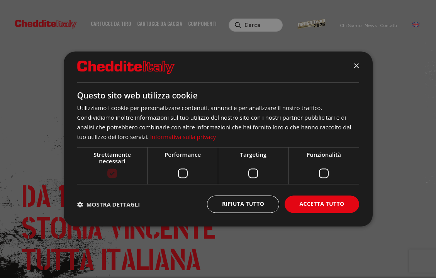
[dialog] (218, 138)
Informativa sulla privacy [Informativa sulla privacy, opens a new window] (183, 137)
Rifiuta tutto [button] (243, 204)
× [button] (356, 67)
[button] (108, 204)
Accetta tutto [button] (321, 204)
